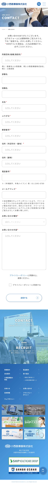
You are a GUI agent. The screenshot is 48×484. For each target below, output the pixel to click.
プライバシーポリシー (19, 301)
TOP (43, 470)
